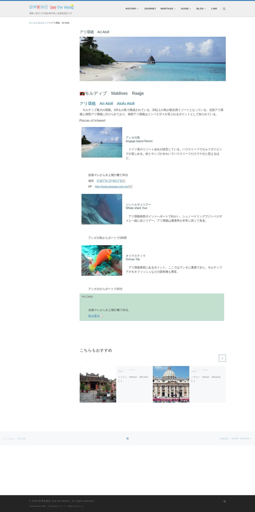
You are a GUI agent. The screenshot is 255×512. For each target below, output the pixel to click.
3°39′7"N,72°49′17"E (109, 180)
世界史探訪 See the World (54, 493)
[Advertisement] (50, 82)
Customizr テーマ (57, 498)
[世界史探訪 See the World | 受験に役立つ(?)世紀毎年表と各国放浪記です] (51, 7)
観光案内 (94, 315)
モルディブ (43, 23)
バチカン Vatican (200, 370)
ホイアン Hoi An (126, 370)
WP (44, 498)
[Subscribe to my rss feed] (225, 494)
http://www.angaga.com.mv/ (112, 186)
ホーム (32, 23)
